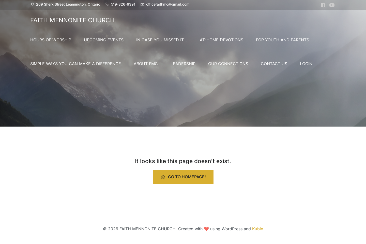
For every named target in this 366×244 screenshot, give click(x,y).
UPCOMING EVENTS (104, 39)
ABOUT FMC (146, 63)
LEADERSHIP (183, 63)
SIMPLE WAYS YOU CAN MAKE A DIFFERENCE (75, 63)
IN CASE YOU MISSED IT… (161, 39)
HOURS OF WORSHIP (50, 39)
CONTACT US (274, 63)
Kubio (257, 228)
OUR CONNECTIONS (228, 63)
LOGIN (306, 63)
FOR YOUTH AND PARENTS (282, 39)
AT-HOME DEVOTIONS (221, 39)
